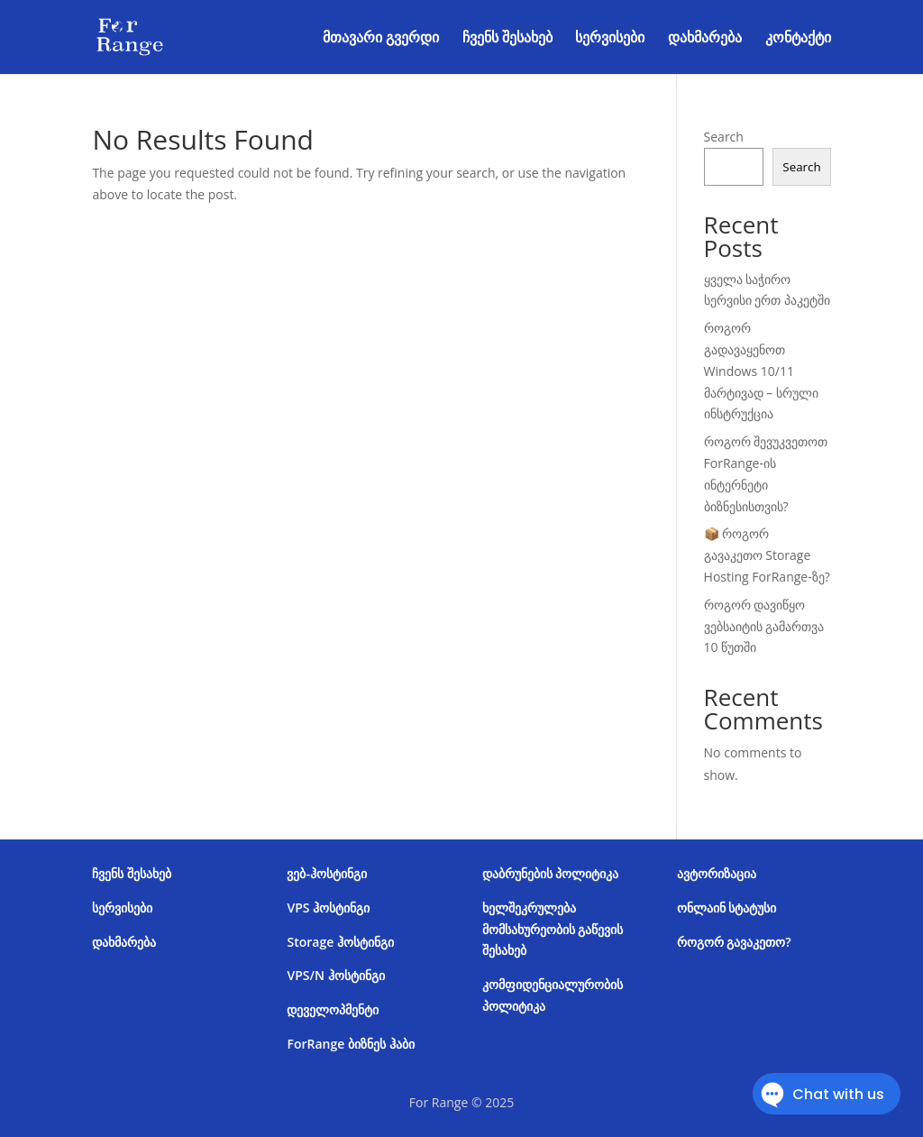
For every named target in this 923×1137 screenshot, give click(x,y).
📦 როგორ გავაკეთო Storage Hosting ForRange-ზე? (767, 555)
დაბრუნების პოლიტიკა (550, 873)
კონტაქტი (798, 39)
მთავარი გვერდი (381, 39)
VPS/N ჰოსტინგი (335, 975)
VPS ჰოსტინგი (328, 907)
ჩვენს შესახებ (507, 39)
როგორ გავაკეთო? (734, 941)
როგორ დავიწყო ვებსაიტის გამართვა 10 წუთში (764, 626)
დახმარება (705, 39)
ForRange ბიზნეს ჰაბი (350, 1043)
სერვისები (609, 39)
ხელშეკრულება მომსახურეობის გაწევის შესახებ (553, 929)
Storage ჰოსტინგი (340, 941)
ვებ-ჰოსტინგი (327, 873)
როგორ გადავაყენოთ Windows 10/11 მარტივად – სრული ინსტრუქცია (761, 370)
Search (724, 136)
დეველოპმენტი (333, 1009)
